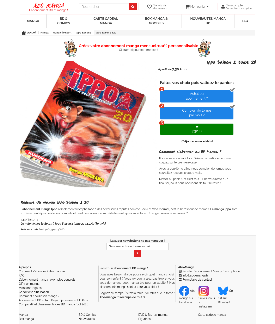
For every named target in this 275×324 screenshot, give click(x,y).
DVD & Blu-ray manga (152, 314)
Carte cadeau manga (105, 21)
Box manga (26, 318)
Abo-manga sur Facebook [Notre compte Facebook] (188, 296)
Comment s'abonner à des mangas (42, 271)
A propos (25, 267)
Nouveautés (87, 318)
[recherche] (104, 6)
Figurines (144, 318)
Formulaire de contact (197, 279)
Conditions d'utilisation (34, 292)
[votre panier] (197, 6)
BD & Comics (63, 21)
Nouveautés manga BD (208, 21)
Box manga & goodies (156, 21)
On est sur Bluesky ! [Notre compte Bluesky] (225, 296)
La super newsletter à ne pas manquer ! (137, 248)
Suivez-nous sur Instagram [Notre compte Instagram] (206, 298)
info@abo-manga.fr (195, 275)
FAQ (245, 21)
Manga (33, 21)
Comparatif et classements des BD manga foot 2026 (53, 304)
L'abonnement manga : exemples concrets (47, 279)
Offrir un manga (29, 283)
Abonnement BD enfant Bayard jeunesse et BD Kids (53, 300)
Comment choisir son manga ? (39, 296)
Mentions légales (30, 287)
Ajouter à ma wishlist (197, 141)
